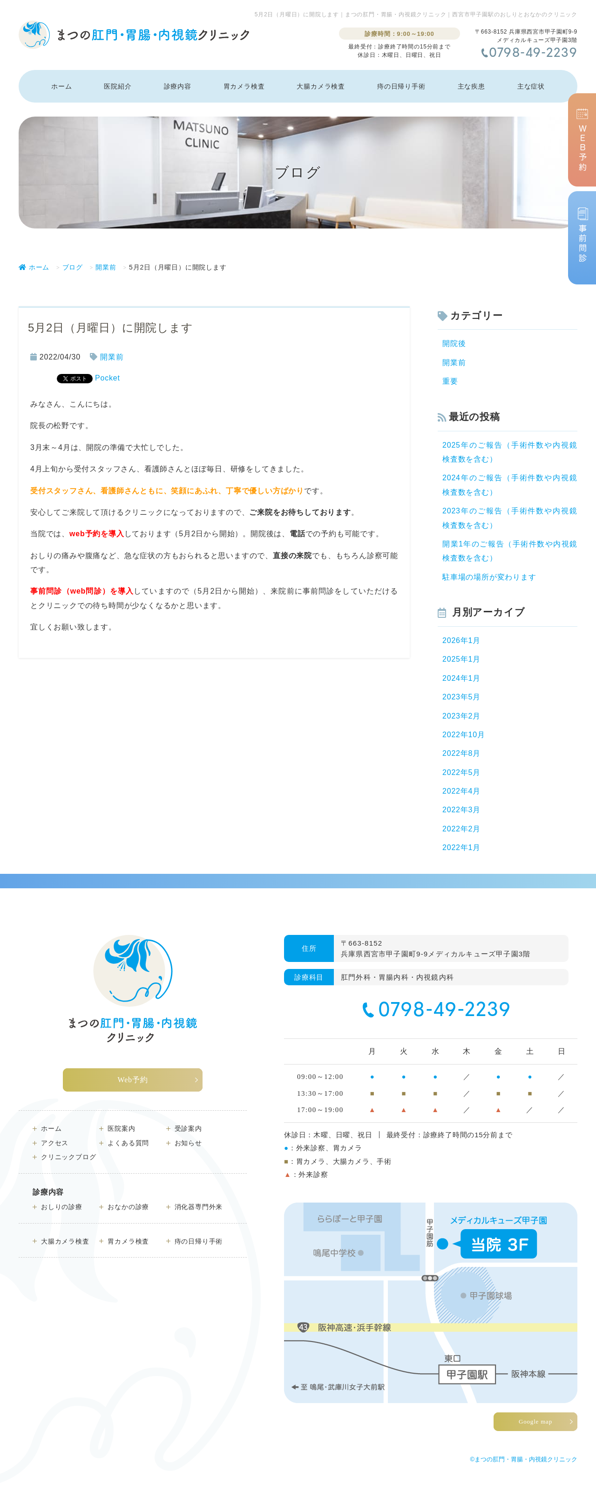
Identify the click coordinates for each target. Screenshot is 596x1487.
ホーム (61, 86)
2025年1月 (461, 659)
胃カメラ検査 (244, 86)
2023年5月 (461, 697)
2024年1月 (461, 678)
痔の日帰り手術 (401, 86)
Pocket (107, 378)
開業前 (111, 357)
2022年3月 (461, 810)
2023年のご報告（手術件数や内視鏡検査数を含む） (509, 518)
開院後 (454, 343)
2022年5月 (461, 772)
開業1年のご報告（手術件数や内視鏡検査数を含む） (509, 551)
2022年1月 (461, 847)
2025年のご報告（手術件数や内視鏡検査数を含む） (509, 452)
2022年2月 (461, 829)
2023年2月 (461, 716)
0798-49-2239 (533, 54)
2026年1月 (461, 640)
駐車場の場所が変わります (489, 577)
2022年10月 (463, 735)
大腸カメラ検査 (321, 86)
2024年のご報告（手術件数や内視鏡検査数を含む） (509, 485)
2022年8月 (461, 753)
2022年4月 (461, 791)
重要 (450, 381)
